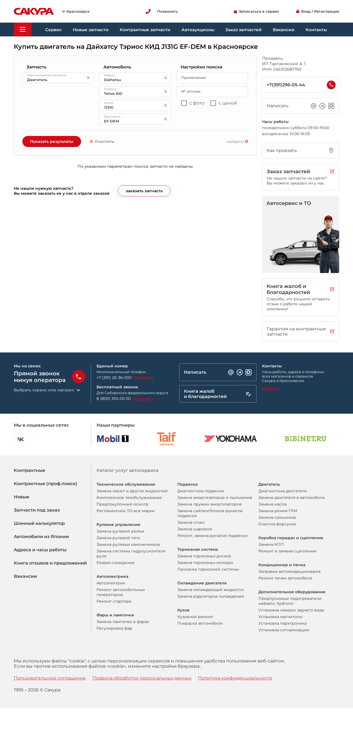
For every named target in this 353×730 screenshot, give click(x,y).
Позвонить (144, 377)
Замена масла (272, 504)
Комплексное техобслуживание (129, 497)
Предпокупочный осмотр (122, 504)
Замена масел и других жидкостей (132, 490)
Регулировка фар (114, 628)
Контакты (316, 29)
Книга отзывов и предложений (50, 563)
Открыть (270, 388)
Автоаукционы (197, 29)
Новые (21, 496)
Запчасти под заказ (37, 510)
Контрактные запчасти (145, 29)
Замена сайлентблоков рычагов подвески (210, 513)
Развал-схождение (116, 562)
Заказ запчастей (243, 29)
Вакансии (284, 29)
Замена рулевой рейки (120, 531)
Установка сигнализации (283, 629)
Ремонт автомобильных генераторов (121, 592)
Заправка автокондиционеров (289, 571)
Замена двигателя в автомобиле (291, 497)
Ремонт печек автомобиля (285, 578)
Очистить (101, 141)
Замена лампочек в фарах (123, 621)
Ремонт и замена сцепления (287, 551)
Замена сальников (277, 517)
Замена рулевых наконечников (128, 544)
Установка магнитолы (280, 616)
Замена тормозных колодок (205, 562)
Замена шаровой (194, 528)
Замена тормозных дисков (204, 555)
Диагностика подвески (200, 490)
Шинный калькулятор (39, 523)
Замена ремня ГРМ (277, 510)
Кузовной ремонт (195, 616)
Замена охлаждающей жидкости (210, 589)
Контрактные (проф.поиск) (45, 483)
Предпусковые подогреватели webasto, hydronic (290, 601)
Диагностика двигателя (282, 490)
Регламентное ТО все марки (126, 510)
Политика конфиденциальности (235, 678)
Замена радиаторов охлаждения (210, 596)
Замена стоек (191, 522)
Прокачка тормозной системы (208, 569)
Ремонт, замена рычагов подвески (212, 535)
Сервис (53, 29)
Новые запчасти (91, 29)
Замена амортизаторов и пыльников (214, 497)
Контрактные (29, 470)
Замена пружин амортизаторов (209, 504)
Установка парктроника (282, 623)
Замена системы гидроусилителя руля (131, 553)
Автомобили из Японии (41, 536)
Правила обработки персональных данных (141, 678)
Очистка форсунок (277, 524)
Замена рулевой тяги (118, 537)
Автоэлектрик (111, 583)
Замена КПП (271, 544)
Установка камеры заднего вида (291, 610)
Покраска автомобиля (200, 623)
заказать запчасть (144, 190)
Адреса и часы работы (40, 549)
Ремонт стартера (114, 601)
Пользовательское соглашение (50, 678)
